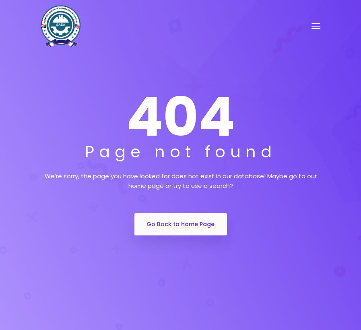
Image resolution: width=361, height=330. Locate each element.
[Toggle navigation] (316, 26)
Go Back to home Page (180, 224)
